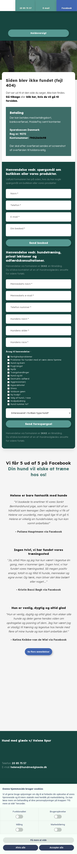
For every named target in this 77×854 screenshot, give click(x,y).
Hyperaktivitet (17, 385)
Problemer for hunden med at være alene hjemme (35, 359)
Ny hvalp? (15, 394)
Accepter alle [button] (56, 847)
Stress (13, 388)
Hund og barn (17, 363)
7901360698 (37, 137)
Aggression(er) (18, 382)
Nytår (13, 369)
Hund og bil (16, 375)
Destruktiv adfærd (19, 378)
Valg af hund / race (20, 397)
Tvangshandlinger (19, 372)
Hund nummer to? (19, 404)
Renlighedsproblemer (21, 356)
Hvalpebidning (17, 401)
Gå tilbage (13, 96)
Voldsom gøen (17, 391)
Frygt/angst (16, 366)
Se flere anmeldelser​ (38, 652)
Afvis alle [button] (20, 847)
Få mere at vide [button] (39, 840)
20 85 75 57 (19, 763)
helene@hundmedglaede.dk (29, 767)
